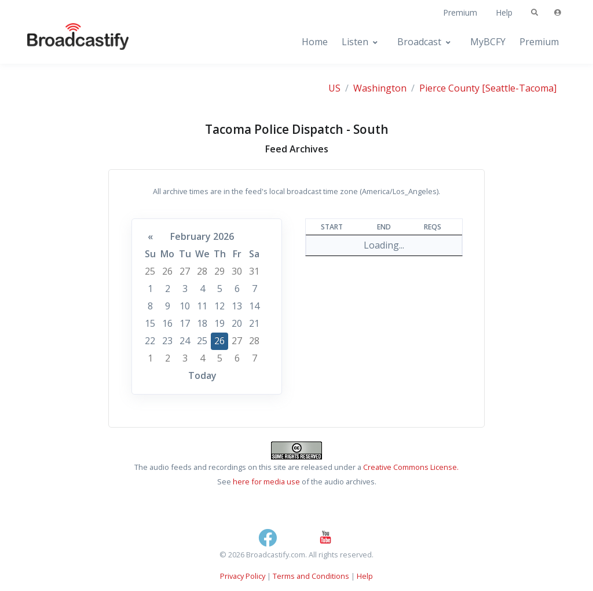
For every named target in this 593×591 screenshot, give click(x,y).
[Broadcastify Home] (66, 42)
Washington (380, 88)
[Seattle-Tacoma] (519, 88)
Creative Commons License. (411, 467)
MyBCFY (488, 41)
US (334, 88)
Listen (355, 41)
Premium (460, 12)
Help (504, 12)
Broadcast (419, 41)
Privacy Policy (242, 576)
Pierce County (449, 88)
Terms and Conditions (311, 576)
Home (315, 41)
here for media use (266, 481)
